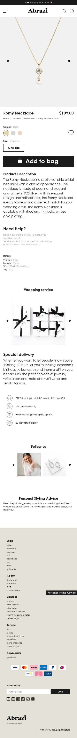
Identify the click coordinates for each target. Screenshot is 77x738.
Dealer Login (13, 618)
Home (6, 118)
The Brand (12, 580)
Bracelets (11, 548)
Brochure (11, 657)
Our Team (11, 583)
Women (17, 118)
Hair (8, 555)
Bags (9, 545)
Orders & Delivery (15, 636)
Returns (10, 632)
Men (9, 565)
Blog (9, 586)
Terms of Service (14, 642)
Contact (10, 601)
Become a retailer (16, 611)
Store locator (13, 604)
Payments (11, 639)
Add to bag (38, 160)
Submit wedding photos (18, 615)
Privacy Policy (14, 646)
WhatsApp (12, 608)
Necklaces (29, 118)
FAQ (8, 629)
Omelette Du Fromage (61, 729)
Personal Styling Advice (62, 592)
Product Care (13, 590)
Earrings (11, 552)
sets (8, 562)
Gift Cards (11, 569)
